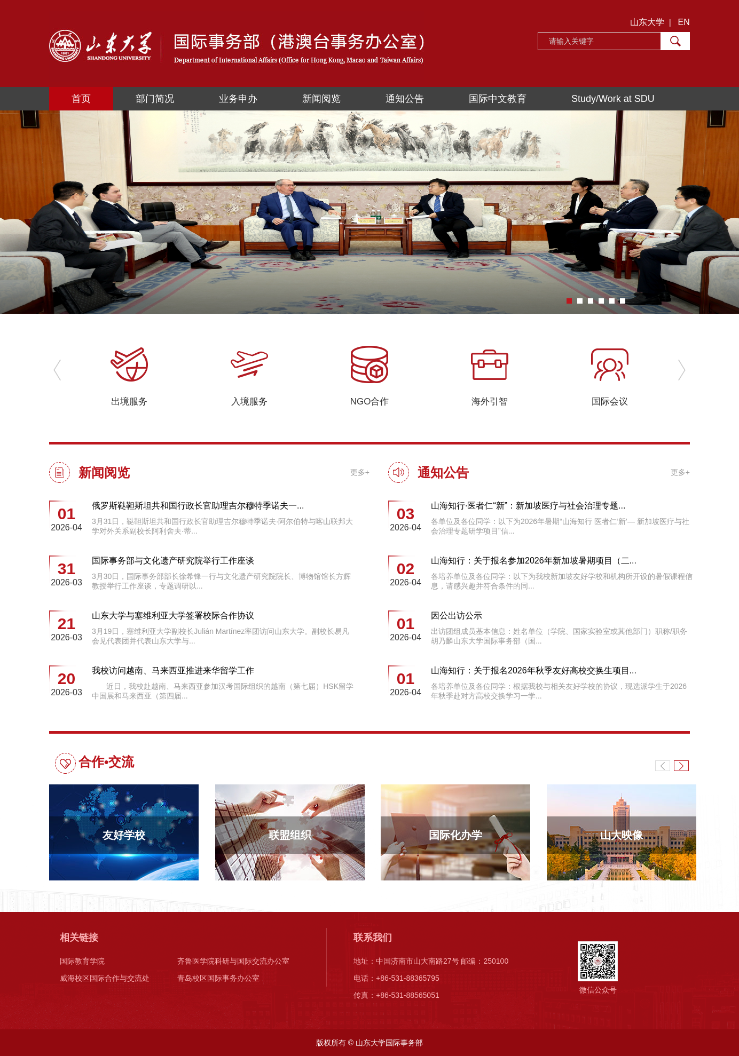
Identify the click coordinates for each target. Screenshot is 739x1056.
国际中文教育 (497, 98)
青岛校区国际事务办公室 (218, 978)
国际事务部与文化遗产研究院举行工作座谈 (173, 560)
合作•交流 (106, 762)
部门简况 (155, 98)
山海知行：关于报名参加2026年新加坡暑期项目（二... (533, 560)
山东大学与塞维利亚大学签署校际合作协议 (173, 615)
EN (684, 22)
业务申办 (238, 98)
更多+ (360, 472)
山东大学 (647, 22)
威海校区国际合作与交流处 (105, 978)
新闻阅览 (321, 98)
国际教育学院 (82, 961)
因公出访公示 (456, 615)
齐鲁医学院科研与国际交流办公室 (233, 961)
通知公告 (405, 98)
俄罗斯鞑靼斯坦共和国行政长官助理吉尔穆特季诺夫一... (198, 505)
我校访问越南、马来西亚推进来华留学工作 (173, 670)
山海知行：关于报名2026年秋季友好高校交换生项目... (533, 670)
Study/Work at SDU (613, 98)
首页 (81, 98)
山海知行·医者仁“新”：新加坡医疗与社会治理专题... (528, 505)
